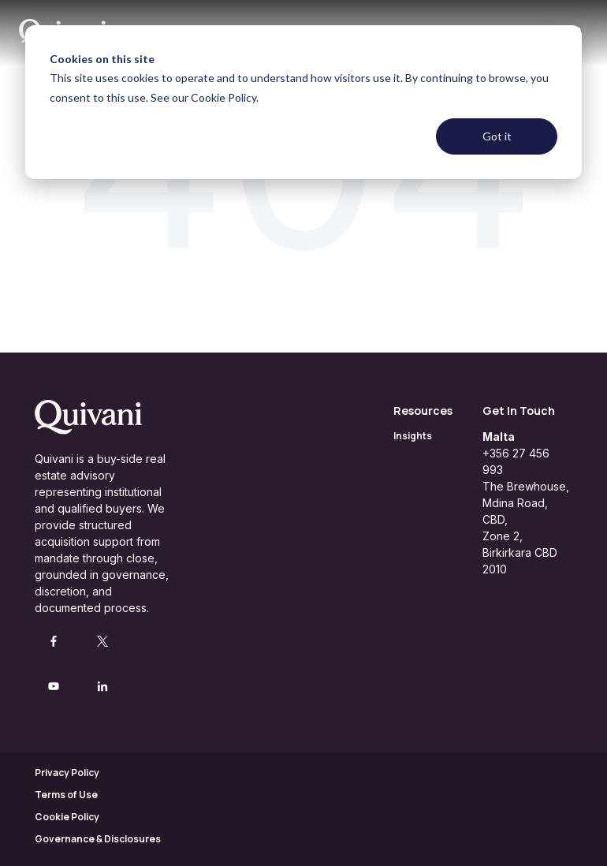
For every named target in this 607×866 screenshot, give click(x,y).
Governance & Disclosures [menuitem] (98, 838)
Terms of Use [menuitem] (66, 794)
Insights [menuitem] (412, 435)
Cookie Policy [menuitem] (67, 816)
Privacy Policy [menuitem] (67, 772)
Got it (497, 136)
